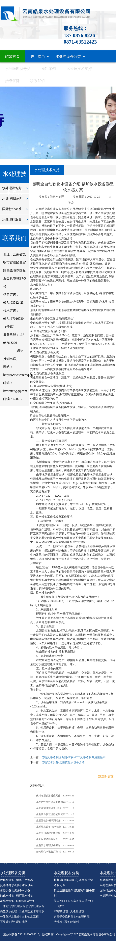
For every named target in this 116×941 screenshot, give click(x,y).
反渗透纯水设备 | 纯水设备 (16, 885)
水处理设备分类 (12, 873)
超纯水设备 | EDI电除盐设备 (17, 900)
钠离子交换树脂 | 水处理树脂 (72, 916)
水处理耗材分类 (66, 873)
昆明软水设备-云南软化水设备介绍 (63, 762)
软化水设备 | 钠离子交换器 (16, 880)
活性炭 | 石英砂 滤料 (66, 921)
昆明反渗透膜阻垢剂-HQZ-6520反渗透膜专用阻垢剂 (73, 757)
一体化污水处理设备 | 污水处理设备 (22, 906)
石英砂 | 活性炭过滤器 (13, 921)
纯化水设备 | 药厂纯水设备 (16, 895)
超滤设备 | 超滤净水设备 (15, 890)
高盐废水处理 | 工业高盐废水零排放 (22, 911)
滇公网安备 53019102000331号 (22, 934)
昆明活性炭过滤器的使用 (49, 801)
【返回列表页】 (106, 776)
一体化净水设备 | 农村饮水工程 (19, 916)
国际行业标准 (16, 210)
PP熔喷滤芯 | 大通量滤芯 (69, 911)
